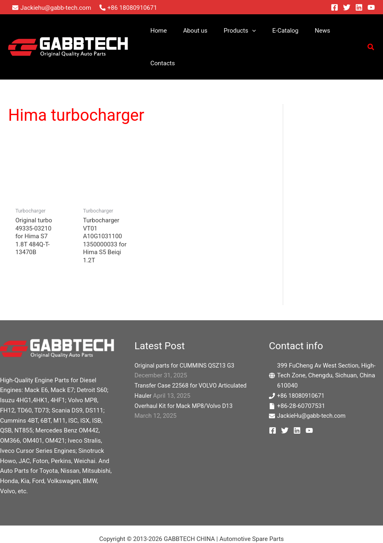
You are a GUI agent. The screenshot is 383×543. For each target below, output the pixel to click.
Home (161, 30)
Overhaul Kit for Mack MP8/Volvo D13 (185, 374)
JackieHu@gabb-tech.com (313, 384)
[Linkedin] (359, 7)
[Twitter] (346, 7)
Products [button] (234, 30)
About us (194, 30)
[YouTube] (371, 7)
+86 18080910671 (302, 364)
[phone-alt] (128, 7)
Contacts (341, 30)
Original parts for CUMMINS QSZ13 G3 (186, 333)
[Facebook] (334, 7)
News (309, 30)
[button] (247, 30)
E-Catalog (276, 30)
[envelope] (51, 7)
